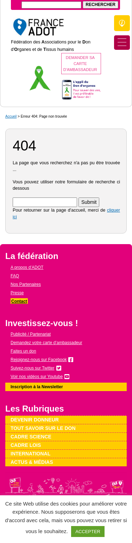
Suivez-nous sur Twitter (33, 368)
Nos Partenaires (26, 284)
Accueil (11, 116)
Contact (19, 301)
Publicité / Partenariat (31, 334)
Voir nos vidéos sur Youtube (37, 376)
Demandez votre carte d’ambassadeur (46, 342)
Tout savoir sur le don (43, 428)
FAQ (15, 275)
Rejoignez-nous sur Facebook (39, 359)
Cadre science (31, 436)
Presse (17, 292)
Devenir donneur (35, 420)
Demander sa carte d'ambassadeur (80, 63)
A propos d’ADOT (27, 267)
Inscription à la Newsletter (37, 386)
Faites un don (23, 351)
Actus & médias (32, 462)
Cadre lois (26, 445)
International (30, 453)
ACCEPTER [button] (87, 531)
